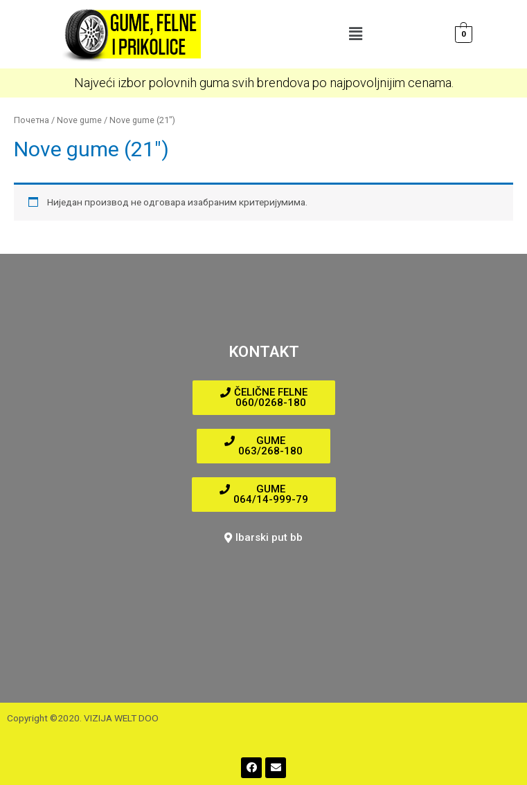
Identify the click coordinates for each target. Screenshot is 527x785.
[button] (355, 34)
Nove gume (79, 120)
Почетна (31, 120)
